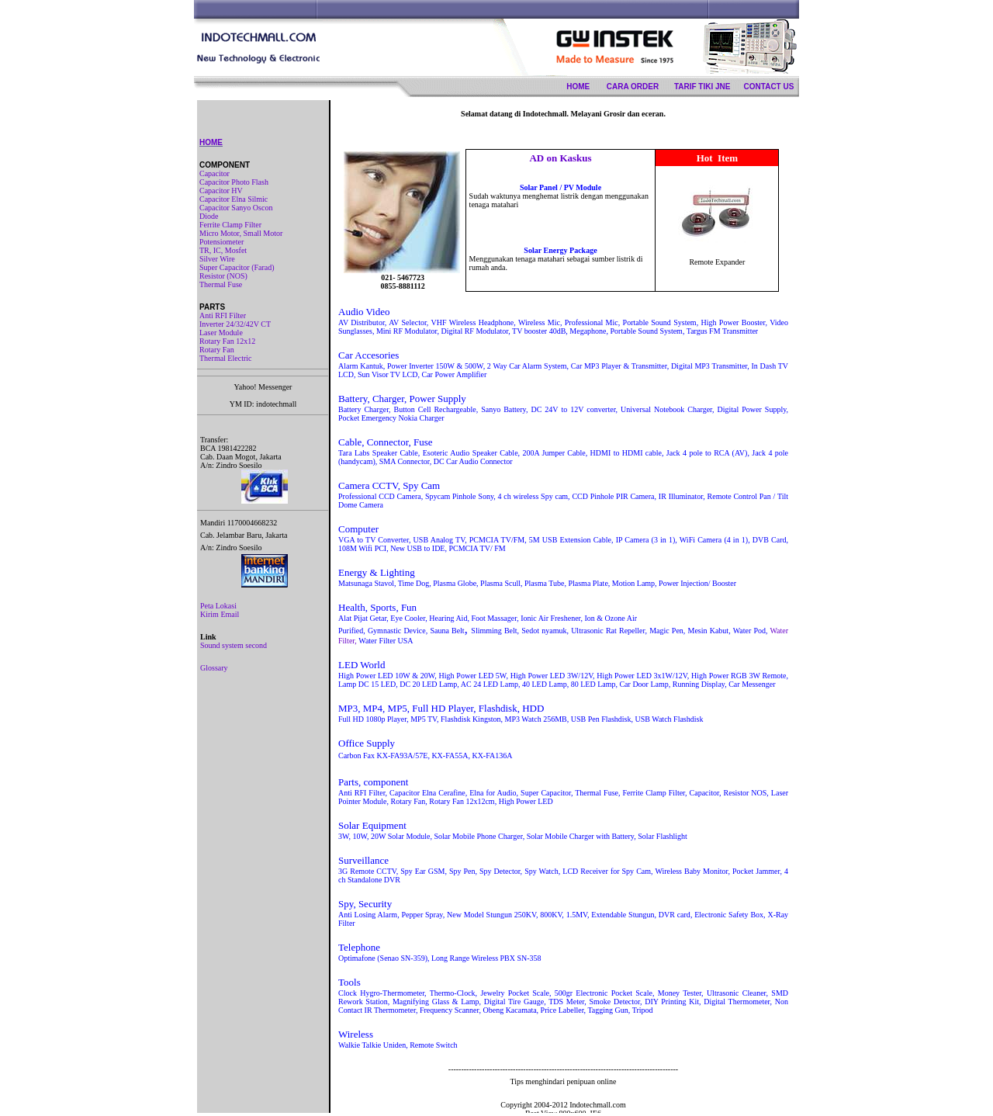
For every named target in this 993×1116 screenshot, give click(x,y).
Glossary (214, 668)
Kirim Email (219, 614)
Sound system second (233, 645)
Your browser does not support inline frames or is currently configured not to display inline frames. (563, 606)
